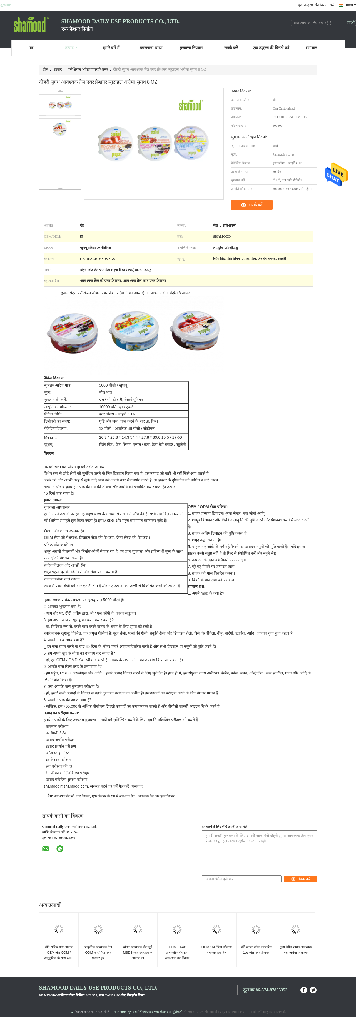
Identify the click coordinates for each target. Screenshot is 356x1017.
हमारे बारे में (111, 48)
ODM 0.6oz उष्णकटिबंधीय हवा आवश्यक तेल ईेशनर (177, 952)
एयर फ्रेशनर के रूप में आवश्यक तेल (113, 796)
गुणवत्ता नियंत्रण (191, 48)
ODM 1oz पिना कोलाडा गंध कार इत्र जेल (216, 950)
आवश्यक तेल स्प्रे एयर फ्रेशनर (72, 796)
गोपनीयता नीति (100, 1012)
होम (45, 69)
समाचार (311, 48)
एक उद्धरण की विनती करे (316, 5)
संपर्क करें (231, 48)
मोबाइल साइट (80, 1012)
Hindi (350, 5)
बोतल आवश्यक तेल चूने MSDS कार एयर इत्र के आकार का (137, 952)
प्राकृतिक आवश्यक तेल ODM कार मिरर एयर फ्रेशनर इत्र (98, 952)
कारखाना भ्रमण (151, 48)
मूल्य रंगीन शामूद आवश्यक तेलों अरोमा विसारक (296, 950)
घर (31, 48)
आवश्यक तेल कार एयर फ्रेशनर (156, 796)
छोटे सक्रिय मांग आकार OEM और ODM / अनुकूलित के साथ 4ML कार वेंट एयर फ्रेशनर (58, 955)
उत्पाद (71, 48)
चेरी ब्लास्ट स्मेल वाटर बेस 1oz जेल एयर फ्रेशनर (256, 950)
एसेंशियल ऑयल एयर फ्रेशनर (88, 69)
